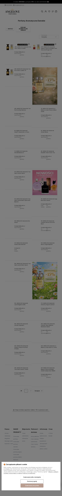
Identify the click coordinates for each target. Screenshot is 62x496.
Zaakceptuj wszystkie (32, 485)
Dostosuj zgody (32, 481)
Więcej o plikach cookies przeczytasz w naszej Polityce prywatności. (31, 472)
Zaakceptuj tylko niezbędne (32, 477)
